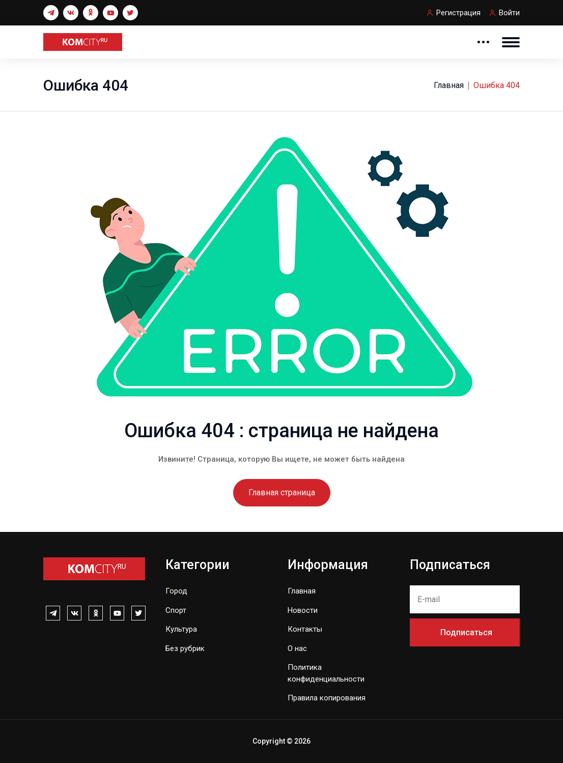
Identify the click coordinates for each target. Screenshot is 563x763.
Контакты (305, 629)
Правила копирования (326, 697)
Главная (449, 85)
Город (176, 591)
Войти (509, 12)
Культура (181, 629)
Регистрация (458, 12)
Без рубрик (185, 648)
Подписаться (466, 632)
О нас (297, 648)
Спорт (175, 610)
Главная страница (281, 492)
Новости (303, 610)
